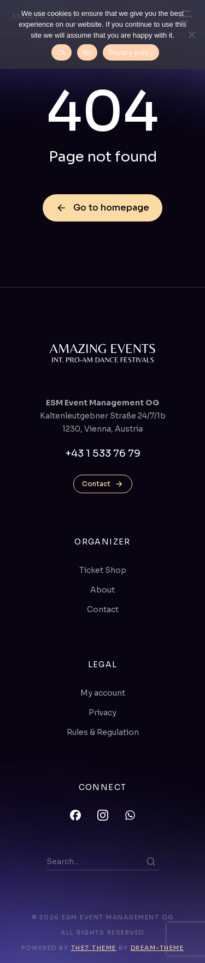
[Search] (151, 861)
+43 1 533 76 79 (102, 453)
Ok (61, 53)
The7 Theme (93, 948)
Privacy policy (131, 53)
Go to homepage (102, 207)
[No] (191, 34)
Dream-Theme (157, 948)
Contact (103, 484)
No (87, 53)
